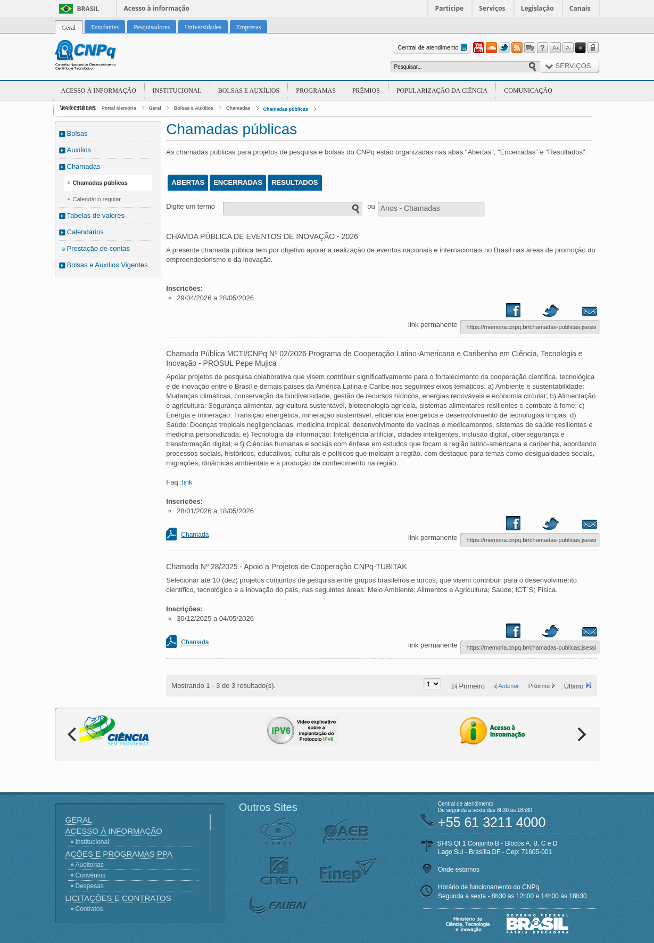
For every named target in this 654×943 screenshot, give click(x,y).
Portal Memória (119, 108)
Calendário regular (97, 199)
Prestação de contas (98, 248)
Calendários (85, 232)
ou (371, 206)
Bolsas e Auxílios (248, 90)
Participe (449, 8)
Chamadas (238, 108)
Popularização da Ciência (441, 90)
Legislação (537, 8)
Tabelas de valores (96, 215)
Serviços (492, 8)
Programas (316, 90)
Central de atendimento (433, 47)
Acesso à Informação (98, 90)
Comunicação (528, 90)
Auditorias (90, 864)
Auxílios (79, 150)
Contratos (89, 909)
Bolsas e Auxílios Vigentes (107, 265)
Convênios (91, 875)
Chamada (195, 534)
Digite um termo (190, 206)
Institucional (177, 90)
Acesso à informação (156, 8)
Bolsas (77, 133)
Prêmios (366, 90)
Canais (580, 8)
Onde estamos (458, 869)
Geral (155, 108)
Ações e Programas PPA (118, 853)
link (187, 482)
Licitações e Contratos (118, 898)
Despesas (90, 886)
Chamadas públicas (286, 109)
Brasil (88, 8)
